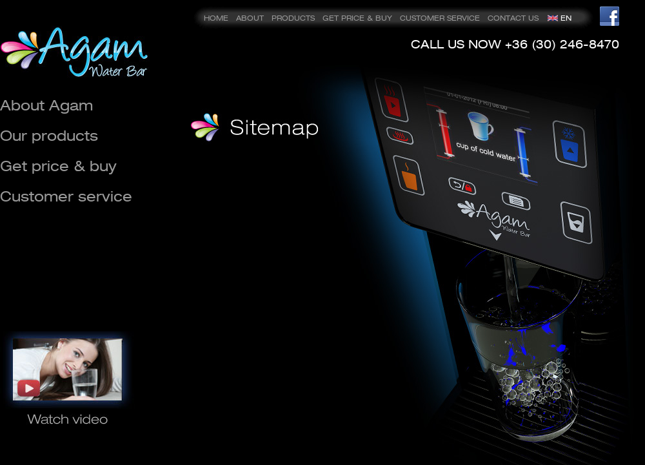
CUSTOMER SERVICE (440, 18)
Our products (49, 135)
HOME (216, 18)
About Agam (46, 105)
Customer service (66, 196)
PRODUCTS (293, 18)
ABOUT (250, 18)
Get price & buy (58, 165)
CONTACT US (513, 18)
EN (566, 18)
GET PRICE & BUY (357, 18)
